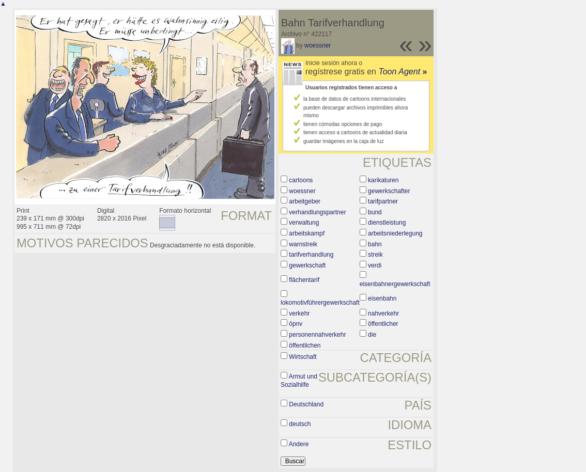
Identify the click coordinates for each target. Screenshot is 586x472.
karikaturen (383, 180)
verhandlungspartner (317, 212)
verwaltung (304, 222)
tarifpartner (383, 201)
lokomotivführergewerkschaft (320, 302)
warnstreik (303, 244)
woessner (317, 45)
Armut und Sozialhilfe (299, 380)
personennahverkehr (317, 334)
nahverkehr (383, 313)
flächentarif (304, 280)
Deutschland (306, 404)
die (372, 334)
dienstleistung (387, 222)
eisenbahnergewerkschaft (395, 284)
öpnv (295, 323)
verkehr (299, 313)
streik (375, 254)
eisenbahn (382, 298)
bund (375, 212)
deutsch (300, 424)
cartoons (301, 180)
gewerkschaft (307, 265)
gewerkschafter (389, 191)
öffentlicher (383, 323)
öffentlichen (304, 345)
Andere (299, 444)
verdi (374, 265)
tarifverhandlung (311, 254)
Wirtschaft (302, 356)
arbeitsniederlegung (395, 233)
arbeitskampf (307, 233)
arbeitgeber (304, 201)
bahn (375, 244)
